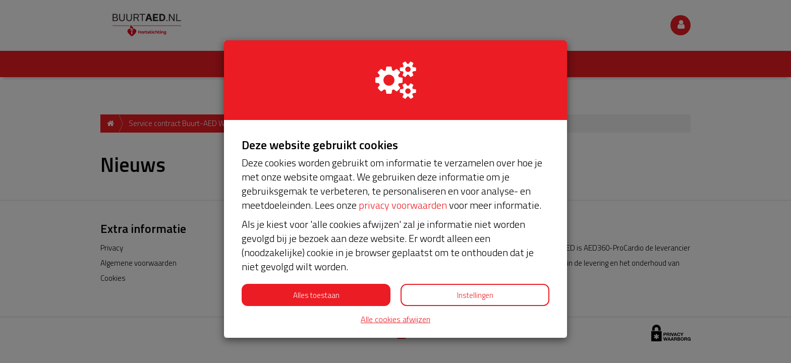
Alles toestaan (316, 295)
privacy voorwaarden (403, 205)
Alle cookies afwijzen (395, 319)
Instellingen (475, 295)
